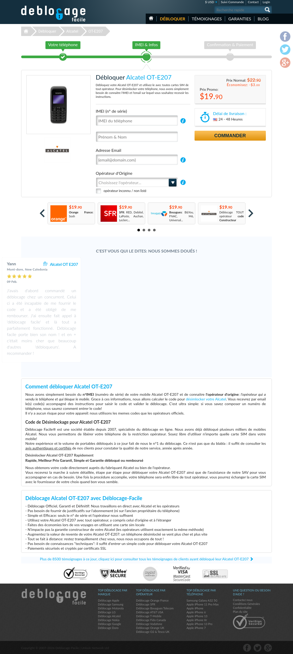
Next (250, 213)
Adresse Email (108, 150)
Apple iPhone (194, 608)
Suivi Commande (232, 2)
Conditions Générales (246, 603)
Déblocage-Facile (53, 13)
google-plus (268, 648)
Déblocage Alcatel (109, 616)
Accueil (151, 18)
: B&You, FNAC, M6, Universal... (181, 216)
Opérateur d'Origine (114, 173)
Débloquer (172, 18)
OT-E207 (95, 31)
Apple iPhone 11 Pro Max (202, 604)
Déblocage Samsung (110, 604)
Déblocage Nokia (108, 620)
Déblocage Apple (108, 600)
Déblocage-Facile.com (53, 596)
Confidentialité (242, 607)
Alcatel (72, 31)
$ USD (209, 2)
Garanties (239, 18)
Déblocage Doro (108, 627)
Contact (253, 2)
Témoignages (207, 18)
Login (266, 2)
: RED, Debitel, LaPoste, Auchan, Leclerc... (131, 216)
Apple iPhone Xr (196, 620)
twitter (257, 648)
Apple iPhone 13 (196, 616)
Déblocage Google (109, 624)
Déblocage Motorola (111, 608)
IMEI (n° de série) (111, 111)
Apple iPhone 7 (196, 627)
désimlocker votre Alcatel (206, 399)
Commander (230, 135)
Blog (263, 18)
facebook (247, 648)
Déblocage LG (106, 612)
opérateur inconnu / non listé (125, 191)
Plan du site (240, 611)
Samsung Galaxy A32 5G (201, 600)
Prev (42, 213)
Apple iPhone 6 (196, 612)
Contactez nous (243, 600)
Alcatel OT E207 (169, 264)
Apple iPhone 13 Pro (199, 624)
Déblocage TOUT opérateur (231, 216)
